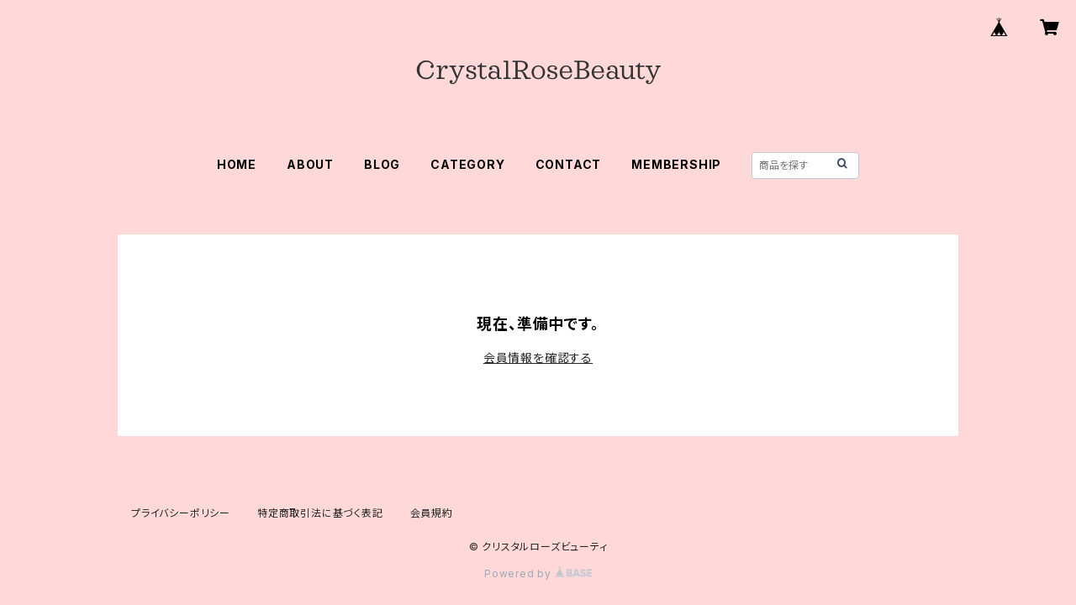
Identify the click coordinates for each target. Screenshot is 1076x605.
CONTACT (568, 164)
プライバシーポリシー (180, 513)
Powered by (538, 573)
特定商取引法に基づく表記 (320, 513)
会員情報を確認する (538, 357)
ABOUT (310, 164)
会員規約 (431, 513)
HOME (236, 164)
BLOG (382, 164)
